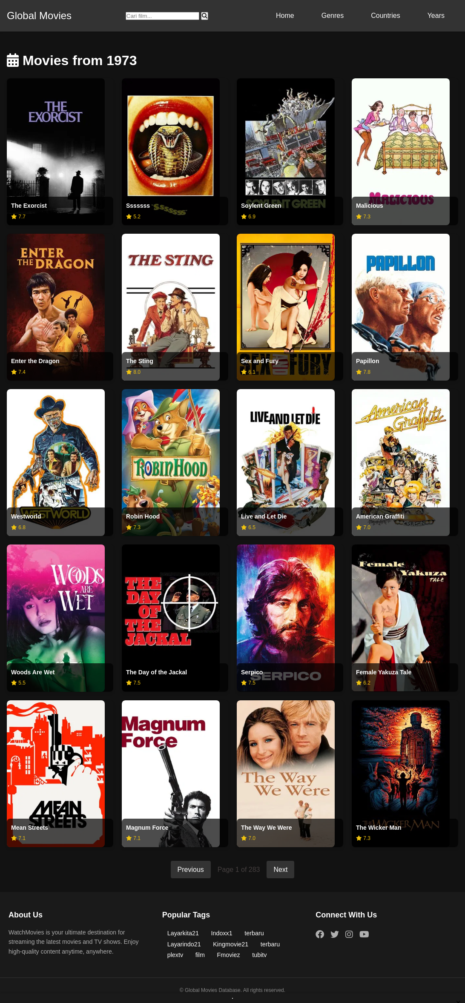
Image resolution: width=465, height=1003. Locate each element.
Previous (191, 869)
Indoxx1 (221, 933)
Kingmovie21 (230, 944)
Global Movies (39, 15)
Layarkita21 (183, 933)
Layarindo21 (184, 944)
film (200, 954)
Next (280, 869)
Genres (332, 15)
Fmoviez (228, 954)
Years (436, 15)
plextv (175, 954)
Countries (385, 15)
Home (285, 15)
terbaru (254, 933)
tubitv (259, 954)
